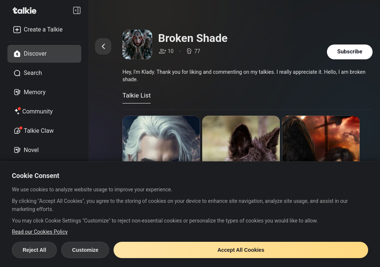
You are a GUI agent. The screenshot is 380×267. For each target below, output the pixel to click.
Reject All (34, 250)
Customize (85, 250)
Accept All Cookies (240, 250)
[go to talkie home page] (26, 10)
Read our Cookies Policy (40, 232)
